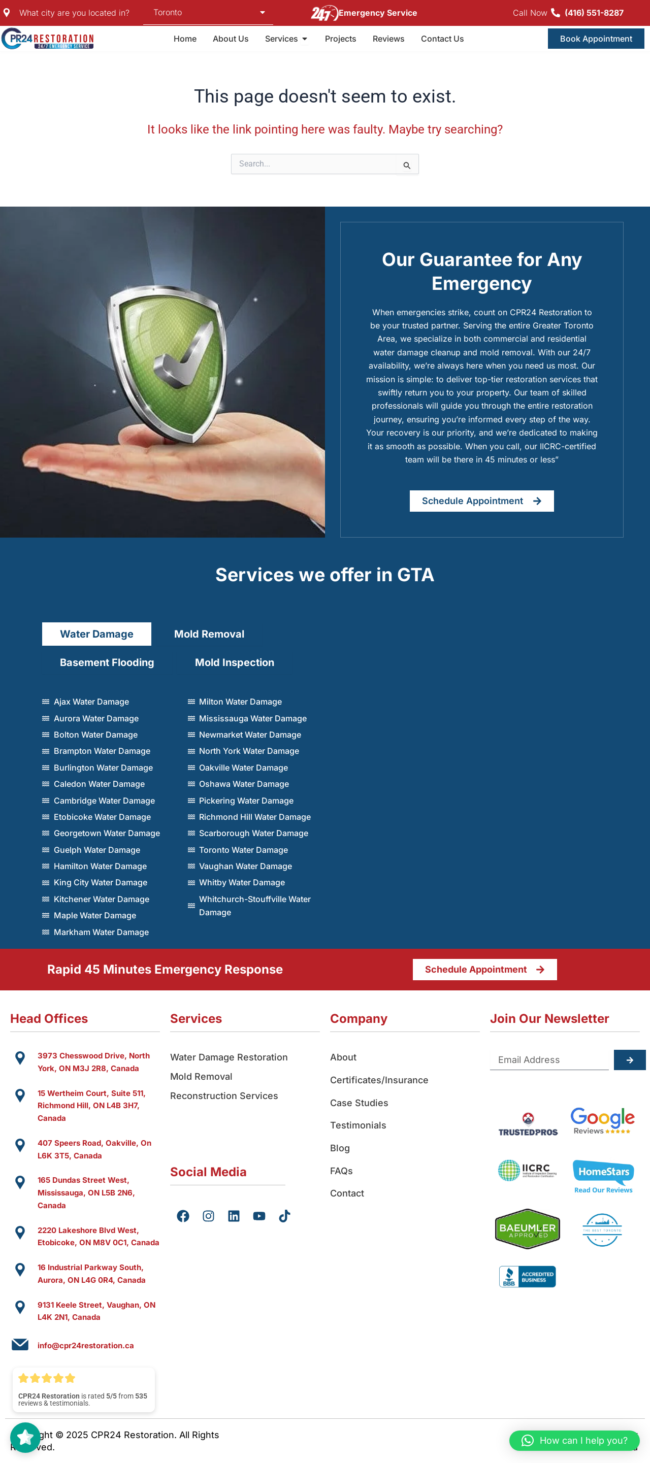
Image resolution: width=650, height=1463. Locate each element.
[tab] (96, 634)
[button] (574, 1441)
